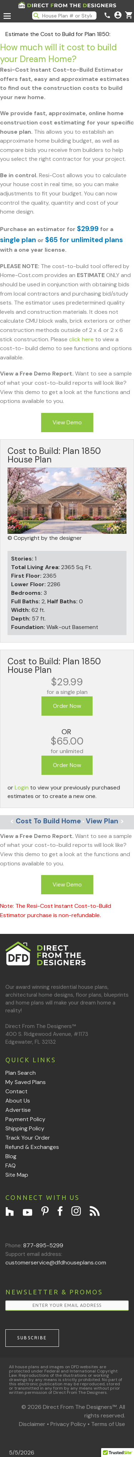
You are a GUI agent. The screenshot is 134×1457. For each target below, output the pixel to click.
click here (81, 339)
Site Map (16, 1175)
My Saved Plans (25, 1082)
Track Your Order (27, 1137)
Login (22, 787)
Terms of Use (108, 1424)
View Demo (67, 422)
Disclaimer (32, 1424)
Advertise (18, 1110)
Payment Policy (25, 1119)
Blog (10, 1156)
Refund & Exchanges (32, 1147)
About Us (17, 1100)
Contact (16, 1091)
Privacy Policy (68, 1424)
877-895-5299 (43, 1245)
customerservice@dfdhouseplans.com (55, 1262)
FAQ (10, 1165)
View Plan (105, 821)
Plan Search (20, 1073)
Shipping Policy (24, 1128)
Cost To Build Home (45, 821)
